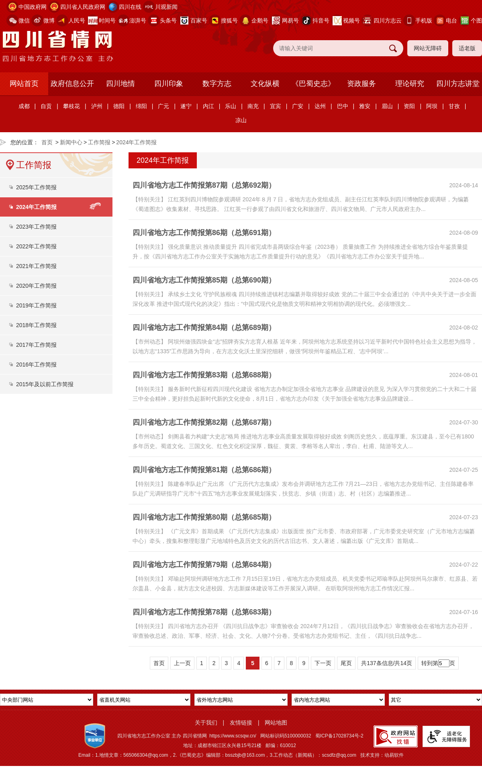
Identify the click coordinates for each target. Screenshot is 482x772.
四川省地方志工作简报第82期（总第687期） (204, 422)
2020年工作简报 (36, 286)
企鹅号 (259, 20)
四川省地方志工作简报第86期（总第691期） (204, 233)
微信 (24, 20)
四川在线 (130, 7)
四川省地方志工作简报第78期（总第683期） (204, 612)
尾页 (346, 663)
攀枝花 (71, 106)
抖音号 (320, 20)
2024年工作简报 (136, 142)
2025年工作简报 (36, 187)
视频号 (351, 20)
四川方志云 (388, 20)
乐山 (230, 106)
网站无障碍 (428, 48)
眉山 (387, 106)
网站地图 (276, 722)
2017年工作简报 (36, 345)
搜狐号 (229, 20)
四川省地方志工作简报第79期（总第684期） (204, 565)
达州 (320, 106)
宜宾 (275, 106)
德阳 (119, 106)
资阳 (409, 106)
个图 (476, 20)
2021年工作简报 (36, 266)
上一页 (182, 663)
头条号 (168, 20)
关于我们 (206, 722)
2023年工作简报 (36, 226)
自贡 (46, 106)
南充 (253, 106)
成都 (24, 106)
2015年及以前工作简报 (45, 384)
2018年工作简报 (36, 325)
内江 (208, 106)
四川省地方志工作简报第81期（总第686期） (204, 470)
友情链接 (241, 722)
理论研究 (409, 84)
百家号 (198, 20)
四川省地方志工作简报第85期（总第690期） (204, 280)
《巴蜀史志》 (313, 84)
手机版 (423, 20)
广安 (297, 106)
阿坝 (431, 106)
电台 (451, 20)
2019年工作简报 (36, 305)
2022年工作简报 (36, 246)
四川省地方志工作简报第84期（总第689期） (204, 328)
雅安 (364, 106)
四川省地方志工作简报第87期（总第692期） (204, 185)
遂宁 (186, 106)
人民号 (76, 20)
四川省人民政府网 (82, 7)
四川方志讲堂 (458, 84)
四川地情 (120, 84)
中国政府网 (32, 7)
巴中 (342, 106)
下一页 (323, 663)
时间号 (107, 20)
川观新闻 (166, 7)
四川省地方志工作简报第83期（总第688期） (204, 375)
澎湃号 (137, 20)
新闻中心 (71, 142)
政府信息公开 (72, 84)
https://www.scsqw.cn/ (232, 736)
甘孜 (454, 106)
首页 (47, 142)
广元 (163, 106)
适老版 (467, 48)
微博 (49, 20)
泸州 (96, 106)
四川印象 (168, 84)
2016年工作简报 (36, 364)
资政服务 (361, 84)
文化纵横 (265, 84)
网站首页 (24, 84)
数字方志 (216, 84)
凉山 (241, 120)
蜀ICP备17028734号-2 (339, 736)
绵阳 (141, 106)
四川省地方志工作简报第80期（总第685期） (204, 517)
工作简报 (99, 142)
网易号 (290, 20)
